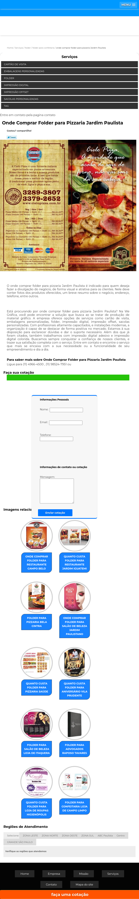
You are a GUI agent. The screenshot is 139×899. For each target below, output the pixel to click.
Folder (9, 78)
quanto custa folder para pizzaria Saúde (36, 687)
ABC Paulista (105, 835)
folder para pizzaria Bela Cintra (36, 622)
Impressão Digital (16, 85)
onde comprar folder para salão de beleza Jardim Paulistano (74, 626)
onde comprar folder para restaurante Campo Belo (36, 562)
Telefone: (56, 437)
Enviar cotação (55, 512)
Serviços (69, 57)
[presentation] (63, 454)
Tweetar (12, 137)
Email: (61, 423)
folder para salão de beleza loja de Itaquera (37, 749)
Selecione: (13, 835)
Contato (51, 884)
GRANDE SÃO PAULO (20, 842)
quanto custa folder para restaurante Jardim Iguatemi (74, 562)
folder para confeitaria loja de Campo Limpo (75, 806)
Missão (83, 873)
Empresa (54, 873)
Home (24, 873)
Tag (6, 105)
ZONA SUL (87, 835)
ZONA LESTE (30, 835)
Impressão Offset (16, 92)
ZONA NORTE (50, 835)
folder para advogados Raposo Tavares (74, 749)
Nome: (61, 410)
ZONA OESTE (70, 835)
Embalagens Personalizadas (24, 71)
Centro (121, 835)
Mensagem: (62, 489)
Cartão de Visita (15, 64)
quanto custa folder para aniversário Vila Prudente (74, 689)
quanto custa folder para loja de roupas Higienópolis (36, 808)
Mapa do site (84, 884)
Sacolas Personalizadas (21, 98)
